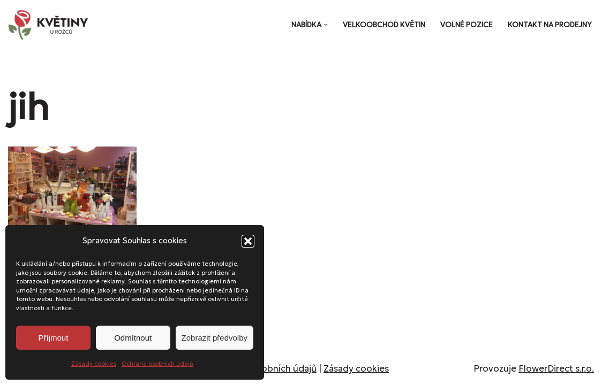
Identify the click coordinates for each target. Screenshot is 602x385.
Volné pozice (466, 24)
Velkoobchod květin (384, 24)
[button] (248, 241)
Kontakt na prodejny (550, 24)
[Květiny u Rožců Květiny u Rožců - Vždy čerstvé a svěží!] (51, 25)
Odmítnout (133, 337)
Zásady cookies (93, 363)
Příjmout (53, 337)
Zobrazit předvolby (214, 337)
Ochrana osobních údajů (157, 363)
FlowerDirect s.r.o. (556, 368)
